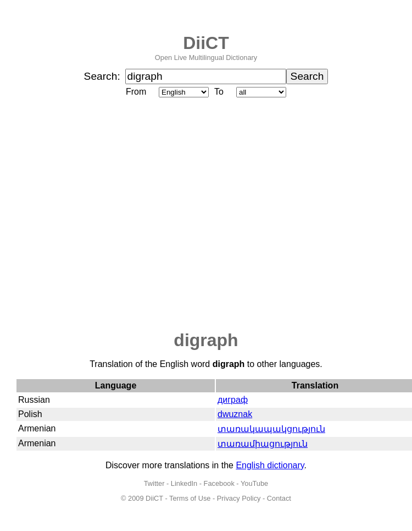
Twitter (154, 483)
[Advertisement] (103, 215)
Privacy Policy (239, 498)
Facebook (219, 483)
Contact (279, 498)
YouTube (254, 483)
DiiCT (206, 43)
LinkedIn (184, 483)
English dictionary (270, 465)
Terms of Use (189, 498)
